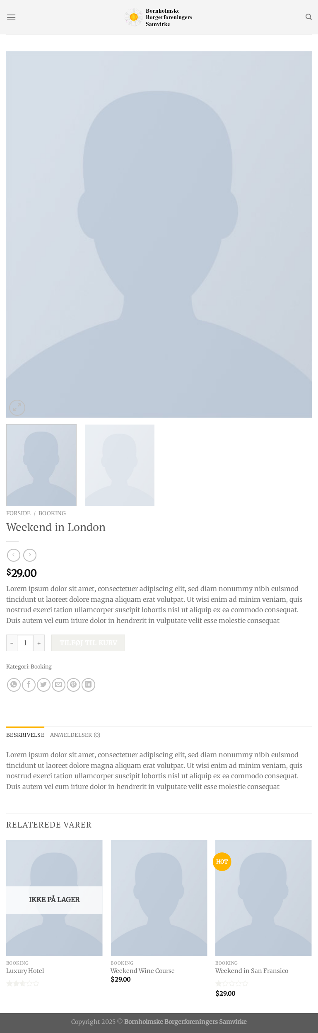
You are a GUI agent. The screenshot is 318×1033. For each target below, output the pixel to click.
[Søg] (309, 17)
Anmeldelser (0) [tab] (75, 734)
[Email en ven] (58, 685)
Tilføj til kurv (88, 643)
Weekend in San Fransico (251, 971)
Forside (18, 513)
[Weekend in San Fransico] (263, 898)
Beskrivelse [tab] (25, 734)
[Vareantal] (25, 643)
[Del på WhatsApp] (14, 685)
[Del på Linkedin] (88, 685)
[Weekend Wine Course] (159, 898)
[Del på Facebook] (29, 685)
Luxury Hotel (25, 971)
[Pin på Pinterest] (73, 685)
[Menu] (11, 17)
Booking (52, 513)
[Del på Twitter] (44, 685)
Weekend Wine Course (143, 971)
